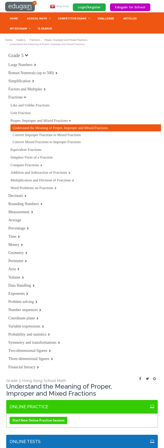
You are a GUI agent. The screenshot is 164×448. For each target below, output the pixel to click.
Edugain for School (130, 7)
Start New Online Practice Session (38, 420)
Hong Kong (59, 6)
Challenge (106, 18)
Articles (130, 18)
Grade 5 (20, 39)
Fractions (35, 39)
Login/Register (89, 7)
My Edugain (18, 28)
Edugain (21, 6)
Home (14, 18)
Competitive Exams (72, 18)
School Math (37, 18)
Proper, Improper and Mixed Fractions (65, 39)
